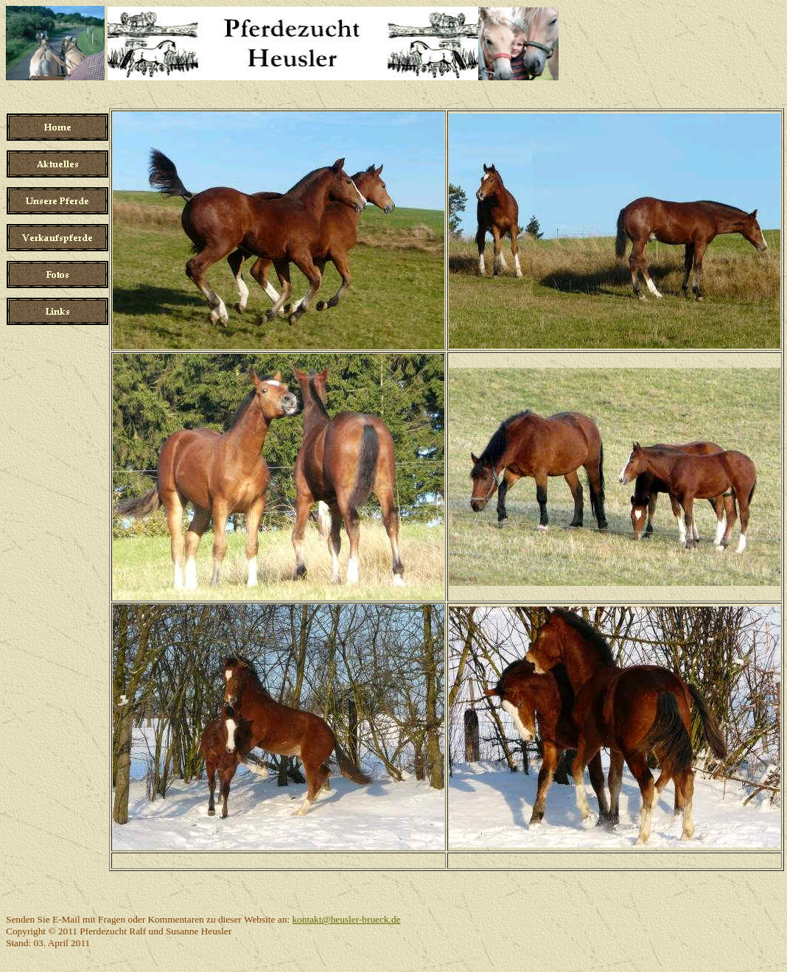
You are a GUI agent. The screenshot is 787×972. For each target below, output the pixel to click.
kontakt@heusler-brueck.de (346, 919)
